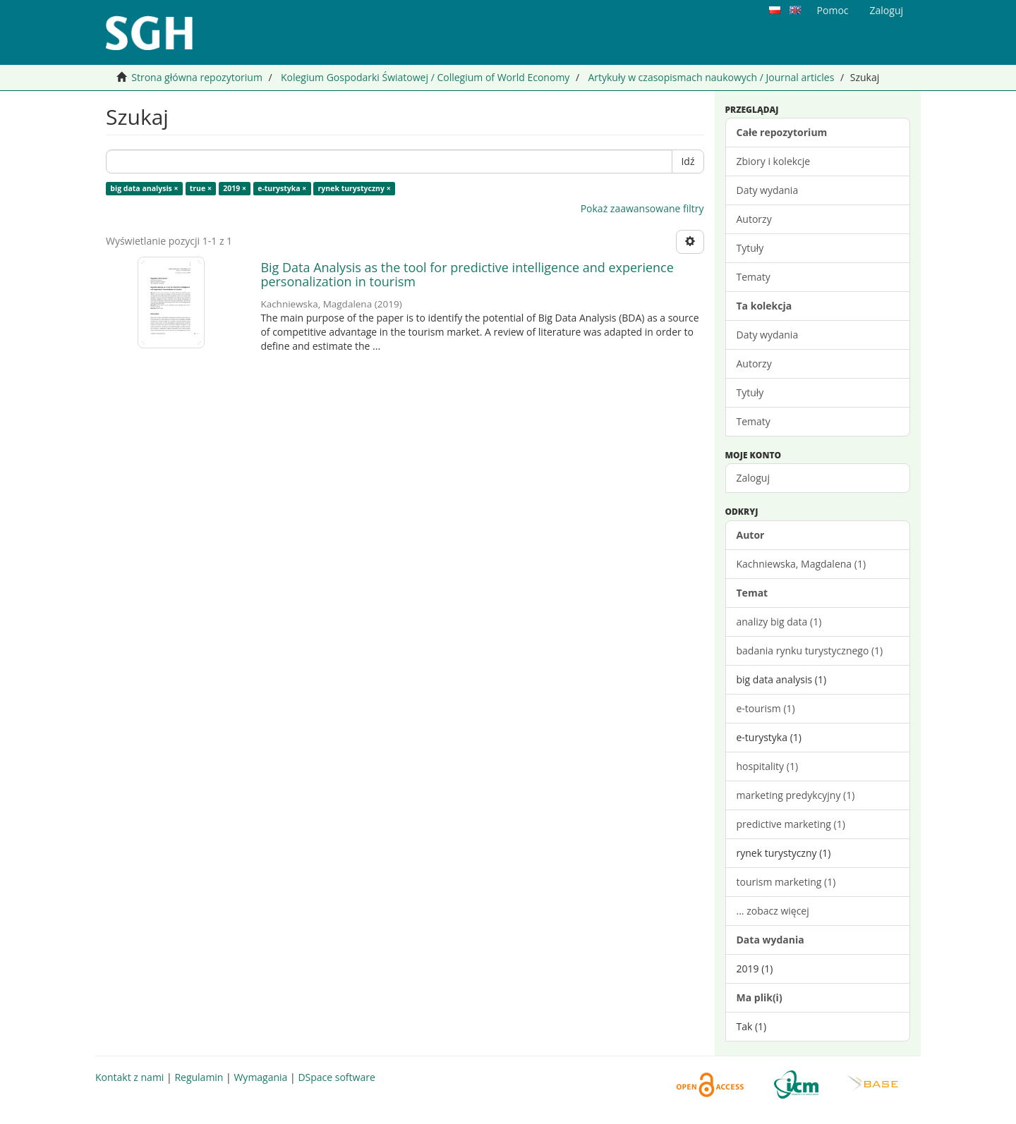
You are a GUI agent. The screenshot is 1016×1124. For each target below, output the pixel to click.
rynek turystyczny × (354, 188)
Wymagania (260, 1077)
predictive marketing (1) (791, 824)
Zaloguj (753, 477)
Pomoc (833, 10)
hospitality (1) (768, 766)
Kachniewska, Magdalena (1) (801, 563)
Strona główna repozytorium (196, 77)
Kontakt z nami (129, 1077)
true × (201, 188)
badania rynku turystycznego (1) (810, 650)
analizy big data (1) (779, 621)
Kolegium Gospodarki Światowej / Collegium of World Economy (425, 77)
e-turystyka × (282, 188)
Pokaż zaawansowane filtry (642, 208)
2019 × (234, 188)
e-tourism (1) (766, 708)
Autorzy (754, 219)
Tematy (753, 276)
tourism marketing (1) (786, 881)
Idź (687, 161)
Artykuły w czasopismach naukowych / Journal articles (711, 77)
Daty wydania (768, 190)
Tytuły (750, 248)
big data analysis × (144, 188)
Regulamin (198, 1077)
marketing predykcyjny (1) (796, 795)
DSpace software (336, 1077)
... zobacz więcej (773, 910)
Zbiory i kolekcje (774, 161)
